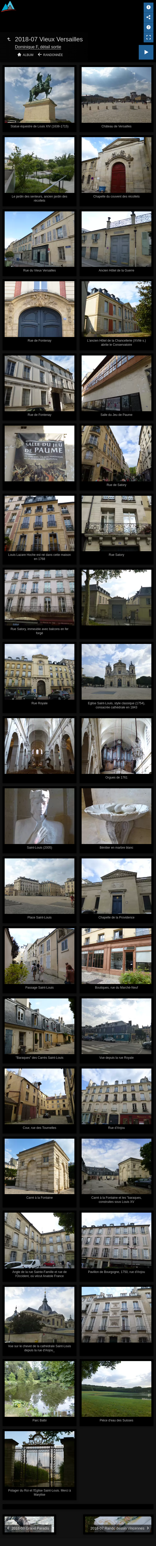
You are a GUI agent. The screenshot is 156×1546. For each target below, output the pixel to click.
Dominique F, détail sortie (38, 47)
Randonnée (53, 55)
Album (28, 55)
